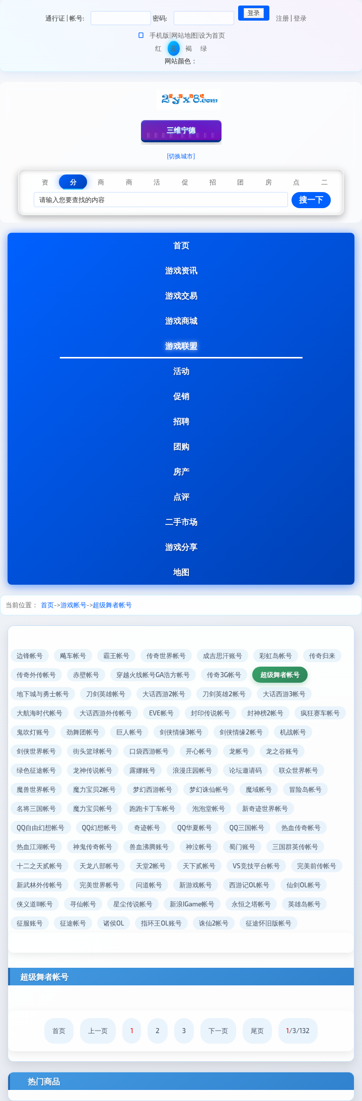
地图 (181, 572)
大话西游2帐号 (163, 694)
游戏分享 (181, 547)
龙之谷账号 (282, 751)
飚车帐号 (73, 656)
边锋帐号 (30, 656)
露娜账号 (142, 770)
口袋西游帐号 (149, 751)
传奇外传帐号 (36, 675)
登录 (300, 18)
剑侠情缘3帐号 (181, 732)
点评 (181, 496)
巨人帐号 (129, 732)
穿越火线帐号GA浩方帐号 (153, 675)
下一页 (218, 1031)
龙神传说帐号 (92, 770)
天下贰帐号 (199, 866)
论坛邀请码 (245, 770)
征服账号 (30, 923)
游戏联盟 (181, 345)
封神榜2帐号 (265, 713)
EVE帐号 (161, 713)
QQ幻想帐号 (99, 827)
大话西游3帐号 (284, 694)
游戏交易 (181, 295)
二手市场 (181, 521)
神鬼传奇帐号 (92, 847)
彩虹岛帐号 (275, 656)
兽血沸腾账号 (149, 847)
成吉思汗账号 (222, 656)
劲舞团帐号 (82, 732)
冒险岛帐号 (305, 789)
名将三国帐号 (36, 808)
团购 (181, 446)
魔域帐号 (259, 789)
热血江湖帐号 (36, 847)
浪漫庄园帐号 (192, 770)
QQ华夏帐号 (194, 827)
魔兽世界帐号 (36, 789)
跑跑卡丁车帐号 (152, 808)
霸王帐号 (116, 656)
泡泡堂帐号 (208, 808)
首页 (181, 245)
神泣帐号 (199, 847)
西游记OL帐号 (249, 885)
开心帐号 (199, 751)
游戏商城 (181, 320)
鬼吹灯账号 (33, 732)
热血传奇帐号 (301, 827)
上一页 (98, 1031)
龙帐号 (239, 751)
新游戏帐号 (195, 885)
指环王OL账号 (161, 923)
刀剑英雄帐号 (105, 694)
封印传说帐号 (210, 713)
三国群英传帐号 (295, 847)
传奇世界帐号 (166, 656)
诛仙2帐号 (214, 923)
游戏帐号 (73, 605)
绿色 (203, 50)
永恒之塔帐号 (251, 904)
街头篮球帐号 (92, 751)
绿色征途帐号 (36, 770)
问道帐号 (149, 885)
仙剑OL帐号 (303, 885)
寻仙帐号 (83, 904)
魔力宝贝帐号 (92, 808)
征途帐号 (73, 923)
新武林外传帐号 (39, 885)
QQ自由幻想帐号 (41, 827)
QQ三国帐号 (247, 827)
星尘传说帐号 (133, 904)
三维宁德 (181, 130)
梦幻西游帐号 (152, 789)
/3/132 (298, 1031)
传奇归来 (322, 656)
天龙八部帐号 (99, 866)
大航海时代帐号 (39, 713)
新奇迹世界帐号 (265, 808)
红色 (158, 50)
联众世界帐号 (298, 770)
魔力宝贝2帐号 (94, 789)
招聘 (181, 421)
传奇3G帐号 (224, 675)
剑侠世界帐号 (36, 751)
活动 (181, 371)
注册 (282, 18)
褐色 (188, 50)
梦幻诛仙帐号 (209, 789)
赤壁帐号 (86, 675)
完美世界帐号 (99, 885)
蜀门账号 (242, 847)
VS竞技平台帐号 (256, 866)
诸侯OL (113, 923)
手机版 (159, 35)
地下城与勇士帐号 (43, 694)
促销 (181, 396)
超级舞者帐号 (112, 605)
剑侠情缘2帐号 (241, 732)
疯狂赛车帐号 (320, 713)
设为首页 (212, 35)
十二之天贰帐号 (39, 866)
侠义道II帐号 (35, 904)
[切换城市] (181, 155)
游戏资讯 (181, 270)
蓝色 (173, 50)
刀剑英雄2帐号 (223, 694)
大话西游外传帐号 (106, 713)
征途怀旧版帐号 (269, 923)
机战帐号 (293, 732)
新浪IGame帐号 (192, 904)
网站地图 (184, 35)
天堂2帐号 (151, 866)
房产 (181, 471)
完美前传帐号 (316, 866)
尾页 (257, 1031)
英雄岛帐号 (304, 904)
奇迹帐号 (147, 827)
